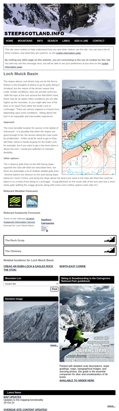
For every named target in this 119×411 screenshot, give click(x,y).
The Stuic (10, 270)
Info (40, 41)
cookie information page (68, 53)
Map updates (12, 397)
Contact (98, 41)
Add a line (81, 41)
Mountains (25, 41)
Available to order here (77, 380)
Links (66, 41)
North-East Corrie (73, 266)
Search (52, 41)
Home (9, 41)
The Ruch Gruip (14, 240)
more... (54, 345)
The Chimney (13, 251)
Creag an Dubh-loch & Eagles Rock (28, 266)
